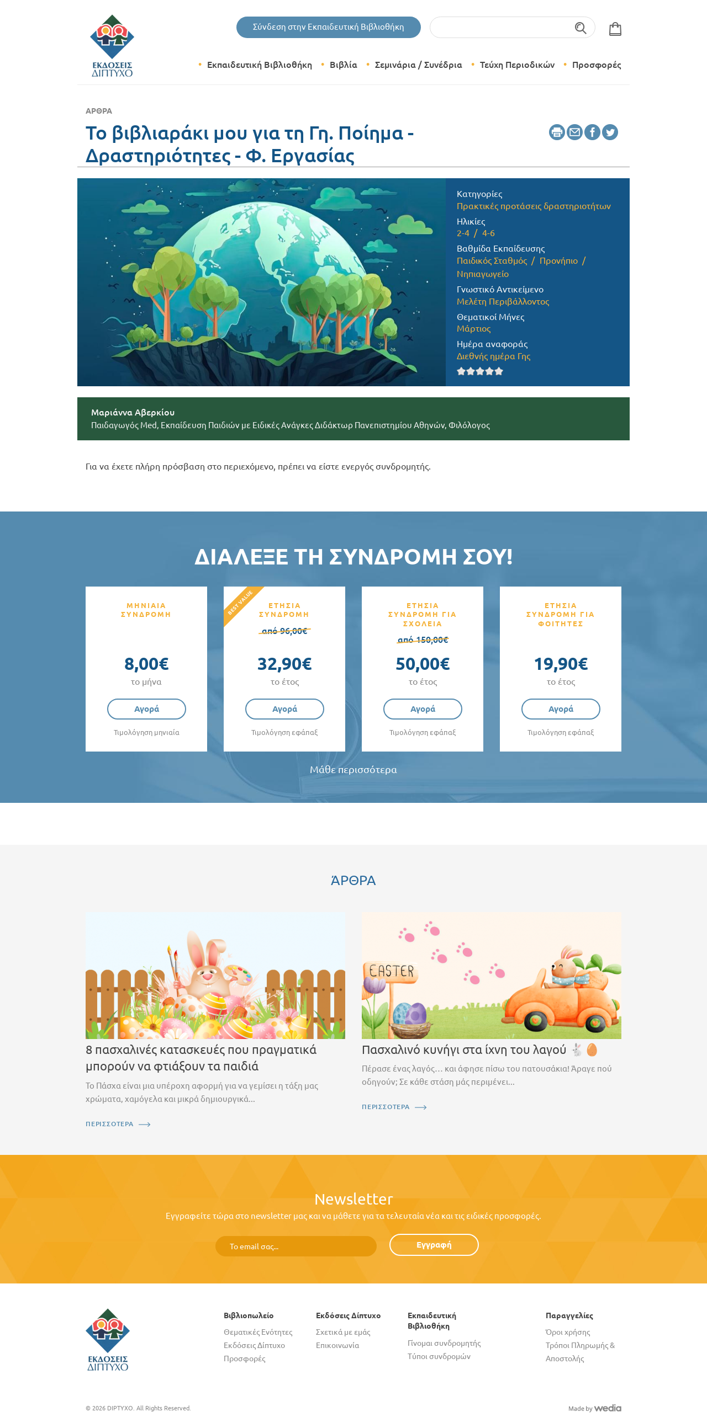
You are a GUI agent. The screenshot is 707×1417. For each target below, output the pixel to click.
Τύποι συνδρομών (439, 1356)
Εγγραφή (434, 1244)
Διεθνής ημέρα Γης (493, 356)
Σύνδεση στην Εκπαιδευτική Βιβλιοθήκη (328, 26)
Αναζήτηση (581, 27)
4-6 (488, 233)
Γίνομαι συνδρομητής (444, 1343)
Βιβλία (343, 65)
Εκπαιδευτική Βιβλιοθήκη (259, 65)
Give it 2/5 (471, 371)
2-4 (463, 233)
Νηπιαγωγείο (483, 274)
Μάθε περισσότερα (353, 769)
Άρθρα (99, 110)
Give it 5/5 (499, 371)
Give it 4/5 (489, 371)
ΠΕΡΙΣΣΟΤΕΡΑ (110, 1123)
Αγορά (146, 708)
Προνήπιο (559, 260)
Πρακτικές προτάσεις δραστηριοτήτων (534, 206)
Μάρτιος (473, 328)
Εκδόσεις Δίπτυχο (254, 1345)
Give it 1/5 (461, 371)
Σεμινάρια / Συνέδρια (418, 65)
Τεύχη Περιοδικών (517, 65)
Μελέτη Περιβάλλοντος (503, 301)
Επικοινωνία (337, 1345)
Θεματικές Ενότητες (258, 1332)
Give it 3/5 (480, 371)
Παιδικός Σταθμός (492, 260)
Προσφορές (596, 65)
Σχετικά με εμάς (343, 1332)
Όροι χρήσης (568, 1332)
